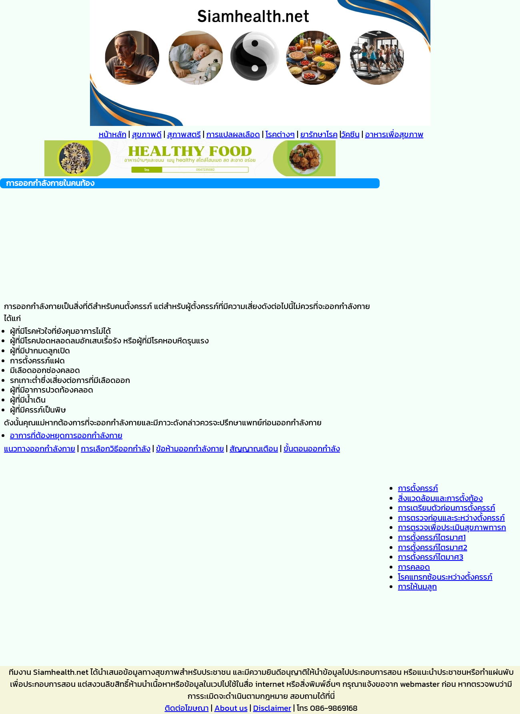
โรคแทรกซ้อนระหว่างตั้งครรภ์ (445, 577)
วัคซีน (350, 134)
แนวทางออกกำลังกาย (39, 449)
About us (231, 708)
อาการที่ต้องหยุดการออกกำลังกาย (66, 435)
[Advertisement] (190, 244)
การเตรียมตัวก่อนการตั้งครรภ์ (446, 508)
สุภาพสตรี (184, 134)
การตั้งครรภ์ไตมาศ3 (430, 557)
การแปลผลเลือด (233, 134)
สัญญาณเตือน (254, 449)
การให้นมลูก (417, 586)
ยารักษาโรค (319, 134)
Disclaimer (272, 708)
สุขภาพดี (147, 134)
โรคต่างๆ (280, 134)
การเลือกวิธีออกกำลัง (115, 449)
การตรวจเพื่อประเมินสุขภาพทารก (452, 527)
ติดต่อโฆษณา (187, 708)
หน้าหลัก (112, 134)
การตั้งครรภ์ (418, 488)
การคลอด (414, 567)
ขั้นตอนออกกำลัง (312, 449)
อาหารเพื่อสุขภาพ (394, 134)
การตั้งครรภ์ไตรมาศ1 (432, 537)
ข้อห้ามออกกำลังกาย (190, 449)
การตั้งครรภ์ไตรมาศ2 (432, 547)
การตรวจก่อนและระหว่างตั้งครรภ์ (451, 518)
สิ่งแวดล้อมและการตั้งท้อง (440, 498)
